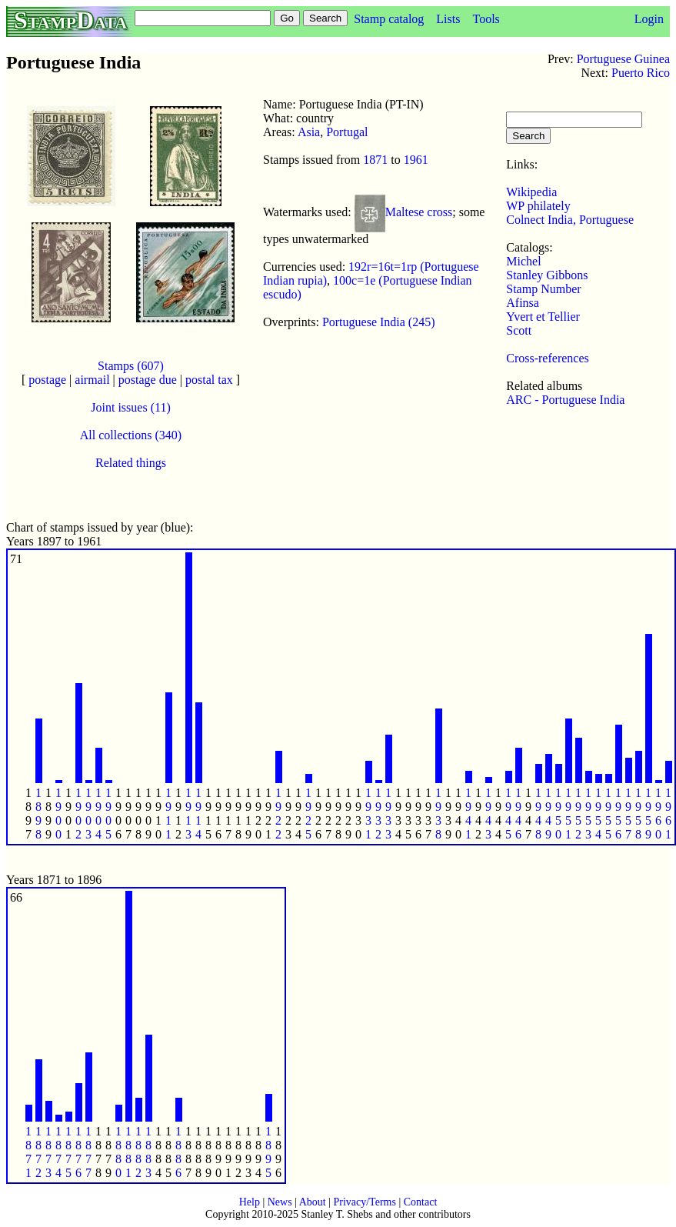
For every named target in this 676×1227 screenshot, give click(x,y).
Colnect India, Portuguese (570, 219)
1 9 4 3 (488, 813)
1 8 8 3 (148, 1152)
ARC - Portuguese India (565, 399)
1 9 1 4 (198, 813)
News (280, 1202)
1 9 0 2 (78, 813)
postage (47, 379)
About (312, 1202)
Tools (485, 18)
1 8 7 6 (78, 1152)
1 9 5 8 (638, 813)
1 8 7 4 (58, 1152)
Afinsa (522, 302)
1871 (375, 159)
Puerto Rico (640, 72)
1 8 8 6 (178, 1152)
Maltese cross (419, 211)
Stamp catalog (389, 18)
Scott (518, 330)
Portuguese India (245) (378, 321)
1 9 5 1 (568, 813)
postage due (147, 379)
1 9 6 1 (668, 813)
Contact (421, 1202)
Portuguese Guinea (623, 58)
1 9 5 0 (558, 813)
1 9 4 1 (468, 813)
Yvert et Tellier (543, 316)
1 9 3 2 (378, 813)
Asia (309, 131)
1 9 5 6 (618, 813)
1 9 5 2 (578, 813)
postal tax (209, 379)
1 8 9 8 (38, 813)
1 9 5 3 (588, 813)
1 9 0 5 (108, 813)
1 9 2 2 (278, 813)
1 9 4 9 (548, 813)
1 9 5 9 (648, 813)
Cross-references (547, 358)
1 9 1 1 (168, 813)
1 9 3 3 (388, 813)
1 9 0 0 (58, 813)
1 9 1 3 (188, 813)
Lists (448, 18)
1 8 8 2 (138, 1152)
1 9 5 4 (598, 813)
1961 (416, 159)
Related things (130, 462)
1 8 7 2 (38, 1152)
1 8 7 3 (48, 1152)
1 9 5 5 (608, 813)
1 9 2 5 (308, 813)
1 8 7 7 (88, 1152)
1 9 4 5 (508, 813)
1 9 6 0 (658, 813)
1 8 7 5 (68, 1152)
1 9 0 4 (98, 813)
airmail (92, 379)
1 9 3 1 (368, 813)
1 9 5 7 (628, 813)
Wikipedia (531, 191)
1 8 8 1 (128, 1152)
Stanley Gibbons (547, 275)
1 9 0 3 (88, 813)
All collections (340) (130, 435)
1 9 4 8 (538, 813)
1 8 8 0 (118, 1152)
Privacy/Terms (364, 1202)
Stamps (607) (131, 365)
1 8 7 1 (28, 1152)
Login (649, 18)
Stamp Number (543, 288)
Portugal (347, 131)
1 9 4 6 (518, 813)
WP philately (538, 205)
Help (249, 1202)
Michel (523, 261)
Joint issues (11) (130, 407)
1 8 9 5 (268, 1152)
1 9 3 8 (438, 813)
